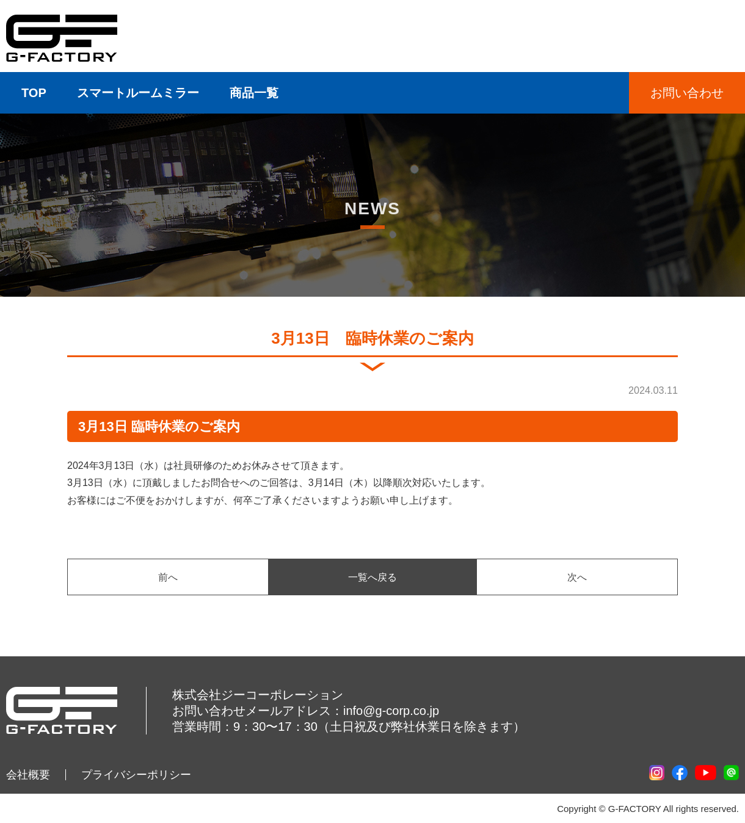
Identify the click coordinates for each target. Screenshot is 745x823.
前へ (168, 576)
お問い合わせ (687, 93)
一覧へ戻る (372, 576)
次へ (577, 576)
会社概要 (28, 774)
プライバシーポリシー (136, 774)
